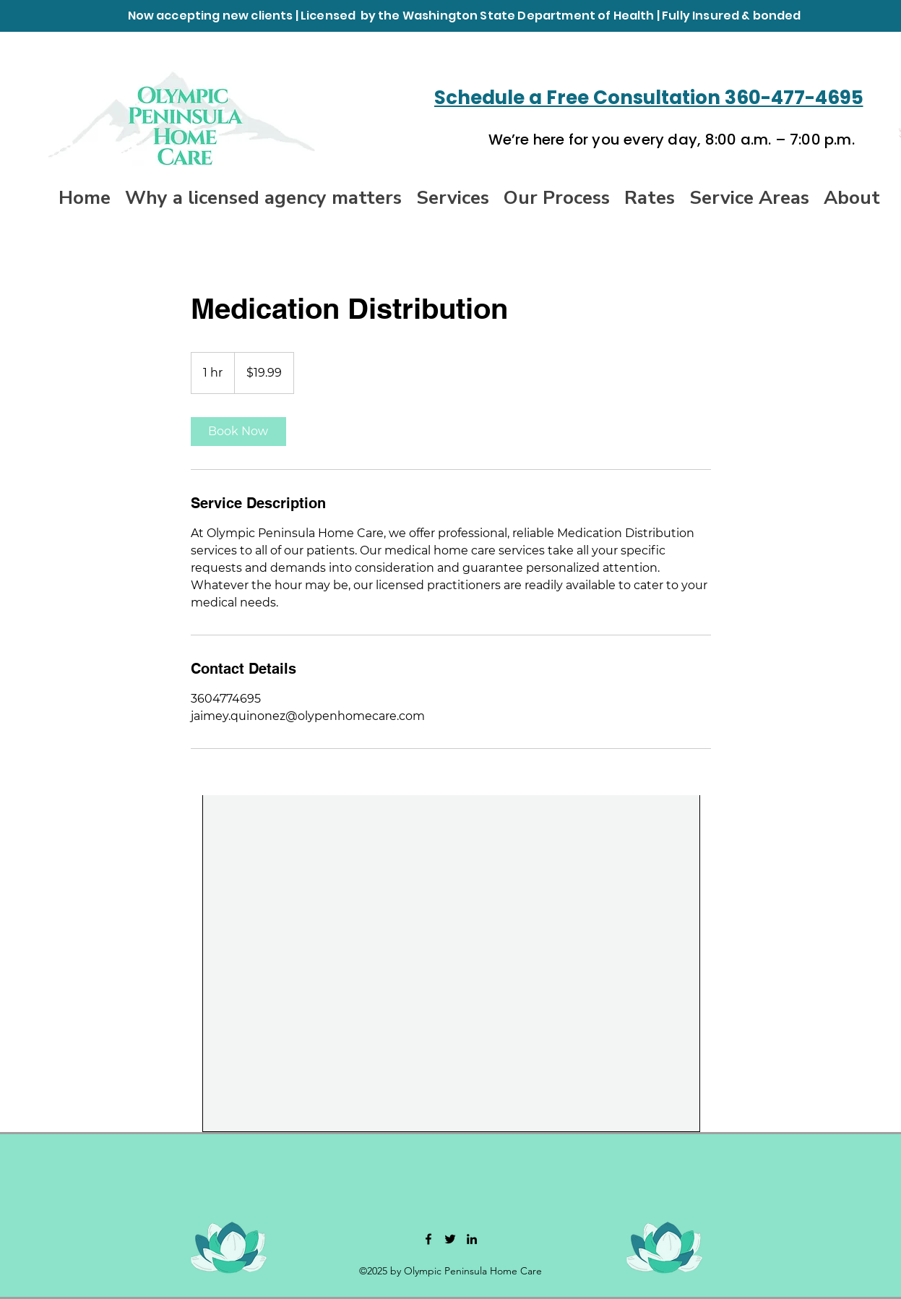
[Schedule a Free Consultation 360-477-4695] (652, 97)
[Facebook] (428, 1239)
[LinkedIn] (472, 1239)
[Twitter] (450, 1239)
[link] (238, 431)
